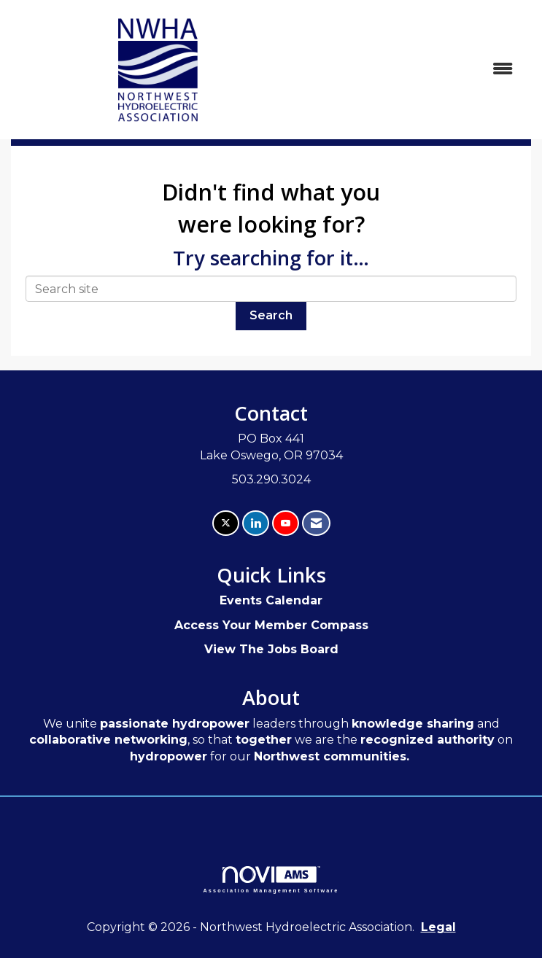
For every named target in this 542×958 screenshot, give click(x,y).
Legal (438, 927)
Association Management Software (271, 879)
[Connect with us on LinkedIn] (255, 523)
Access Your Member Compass (271, 625)
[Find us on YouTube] (285, 523)
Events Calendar (271, 600)
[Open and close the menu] (415, 69)
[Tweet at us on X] (225, 523)
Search (271, 315)
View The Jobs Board (271, 649)
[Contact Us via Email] (316, 523)
